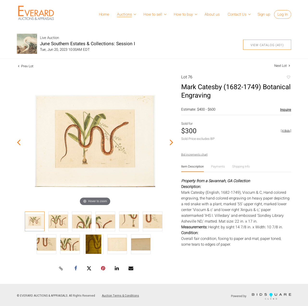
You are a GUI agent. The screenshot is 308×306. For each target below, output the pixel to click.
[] (286, 131)
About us (212, 14)
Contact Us (237, 14)
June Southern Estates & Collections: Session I (87, 43)
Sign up (263, 14)
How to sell (152, 14)
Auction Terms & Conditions (120, 296)
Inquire (285, 109)
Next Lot (282, 66)
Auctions (124, 14)
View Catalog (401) (267, 45)
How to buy (183, 14)
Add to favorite (288, 78)
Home (104, 14)
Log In (282, 14)
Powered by (261, 296)
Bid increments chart (194, 154)
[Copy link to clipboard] (61, 269)
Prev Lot (25, 66)
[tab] (192, 168)
